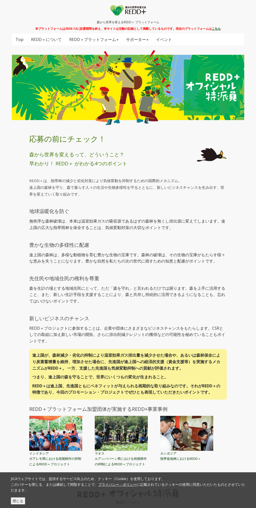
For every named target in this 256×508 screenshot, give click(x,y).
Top (20, 39)
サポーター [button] (137, 39)
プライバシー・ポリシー (117, 484)
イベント (164, 39)
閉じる (18, 501)
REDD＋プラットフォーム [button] (93, 39)
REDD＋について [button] (46, 39)
